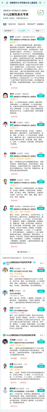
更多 (41, 263)
